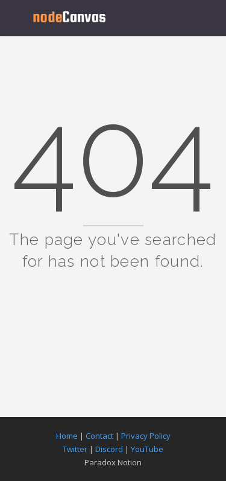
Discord (109, 449)
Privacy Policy (146, 435)
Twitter (75, 449)
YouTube (147, 449)
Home (67, 435)
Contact (99, 435)
